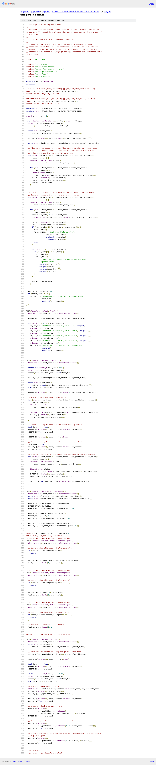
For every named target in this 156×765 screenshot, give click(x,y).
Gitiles (14, 761)
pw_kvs (107, 11)
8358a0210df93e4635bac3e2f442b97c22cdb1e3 (75, 11)
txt (146, 761)
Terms (27, 761)
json (152, 761)
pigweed (24, 11)
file (69, 20)
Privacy (20, 761)
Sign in (151, 4)
